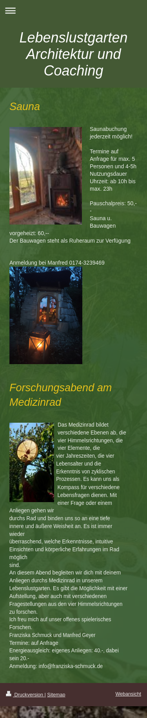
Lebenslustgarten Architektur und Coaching (73, 54)
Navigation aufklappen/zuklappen (73, 10)
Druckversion (25, 695)
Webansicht (128, 694)
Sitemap (56, 695)
